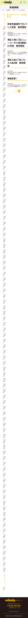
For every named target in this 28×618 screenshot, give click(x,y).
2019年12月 (4, 436)
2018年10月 (4, 514)
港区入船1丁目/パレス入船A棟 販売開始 (16, 62)
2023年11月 (4, 179)
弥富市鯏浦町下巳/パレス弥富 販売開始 (17, 25)
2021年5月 (4, 341)
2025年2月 (4, 100)
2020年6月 (4, 402)
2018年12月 (4, 503)
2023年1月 (4, 235)
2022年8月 (4, 262)
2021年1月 (4, 363)
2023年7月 (4, 201)
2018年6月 (4, 536)
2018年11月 (4, 508)
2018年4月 (4, 547)
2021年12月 (4, 307)
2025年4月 (4, 89)
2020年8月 (4, 391)
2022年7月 (4, 268)
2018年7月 (4, 530)
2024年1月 (4, 167)
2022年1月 (4, 302)
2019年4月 (4, 480)
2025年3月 (4, 95)
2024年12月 (4, 112)
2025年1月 (4, 106)
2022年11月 (4, 246)
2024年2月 (4, 162)
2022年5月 (4, 279)
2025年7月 (4, 73)
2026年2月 (4, 39)
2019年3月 (4, 486)
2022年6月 (4, 274)
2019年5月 (4, 475)
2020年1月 (4, 430)
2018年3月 (4, 553)
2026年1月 (4, 45)
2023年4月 (4, 218)
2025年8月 (4, 67)
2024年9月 (4, 123)
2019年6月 (4, 469)
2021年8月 (4, 324)
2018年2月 (4, 558)
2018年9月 (4, 519)
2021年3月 (4, 352)
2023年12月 (4, 173)
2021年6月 (4, 335)
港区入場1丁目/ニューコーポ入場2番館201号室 (17, 53)
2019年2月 (4, 491)
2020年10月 (4, 380)
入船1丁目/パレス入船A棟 (15, 72)
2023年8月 (4, 195)
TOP (3, 10)
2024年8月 (4, 128)
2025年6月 (4, 78)
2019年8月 (4, 458)
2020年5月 (4, 408)
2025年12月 (4, 50)
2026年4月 (4, 28)
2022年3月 (4, 290)
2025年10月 (4, 61)
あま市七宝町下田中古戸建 (13, 85)
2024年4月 (4, 151)
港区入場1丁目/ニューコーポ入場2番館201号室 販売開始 (17, 42)
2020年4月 (4, 413)
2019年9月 (4, 452)
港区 (8, 72)
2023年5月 (4, 212)
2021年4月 (4, 346)
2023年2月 (4, 229)
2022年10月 (4, 251)
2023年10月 (4, 184)
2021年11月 (4, 313)
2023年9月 (4, 190)
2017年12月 (4, 570)
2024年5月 (4, 145)
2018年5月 (4, 542)
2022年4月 (4, 285)
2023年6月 (4, 207)
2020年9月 (4, 385)
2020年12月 (4, 369)
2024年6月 (4, 140)
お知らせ (4, 588)
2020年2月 (4, 424)
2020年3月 (4, 419)
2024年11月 (4, 117)
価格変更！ (12, 78)
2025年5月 (4, 84)
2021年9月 (4, 318)
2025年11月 (4, 56)
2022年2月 (4, 296)
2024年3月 (4, 156)
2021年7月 (4, 329)
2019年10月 (4, 447)
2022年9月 (4, 257)
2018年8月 (4, 525)
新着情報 (8, 10)
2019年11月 (4, 441)
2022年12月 (4, 240)
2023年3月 (4, 223)
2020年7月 (4, 396)
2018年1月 (4, 564)
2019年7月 (4, 463)
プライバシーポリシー (14, 611)
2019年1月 (4, 497)
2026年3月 (4, 33)
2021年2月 (4, 357)
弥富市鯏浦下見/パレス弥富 (13, 33)
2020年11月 (4, 374)
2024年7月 (4, 134)
